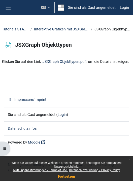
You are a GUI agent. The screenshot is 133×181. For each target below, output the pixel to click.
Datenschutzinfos (22, 128)
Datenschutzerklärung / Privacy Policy (94, 170)
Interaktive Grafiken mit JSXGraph (61, 29)
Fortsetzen (66, 176)
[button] (45, 7)
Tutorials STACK (15, 29)
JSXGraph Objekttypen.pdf (64, 61)
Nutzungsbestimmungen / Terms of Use (40, 170)
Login (124, 7)
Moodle (34, 142)
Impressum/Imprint (27, 99)
